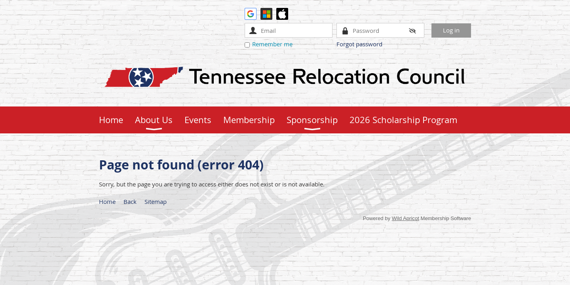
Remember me (272, 44)
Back (130, 201)
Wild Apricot (405, 218)
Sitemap (155, 201)
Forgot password (359, 44)
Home (107, 201)
